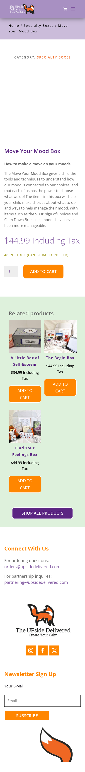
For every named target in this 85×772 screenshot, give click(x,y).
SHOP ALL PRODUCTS (42, 513)
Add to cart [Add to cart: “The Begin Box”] (60, 387)
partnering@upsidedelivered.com (36, 582)
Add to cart (43, 271)
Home (14, 25)
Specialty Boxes (39, 25)
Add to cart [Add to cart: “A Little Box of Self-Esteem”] (24, 394)
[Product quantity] (11, 271)
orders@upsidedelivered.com (32, 566)
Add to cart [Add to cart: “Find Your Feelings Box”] (24, 484)
